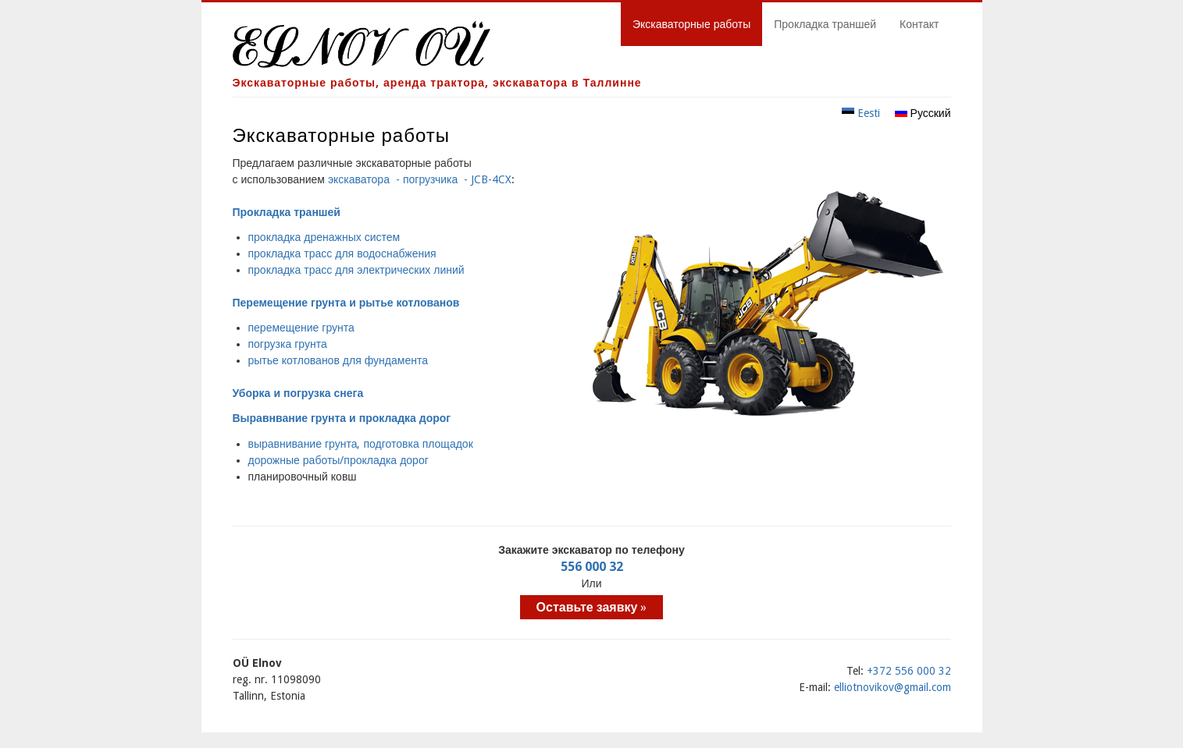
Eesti (861, 113)
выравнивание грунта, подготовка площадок (360, 444)
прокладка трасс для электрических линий (356, 270)
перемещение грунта (301, 327)
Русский (923, 113)
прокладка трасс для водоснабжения (342, 253)
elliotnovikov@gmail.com (892, 687)
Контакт (919, 24)
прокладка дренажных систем (324, 237)
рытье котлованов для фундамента (338, 360)
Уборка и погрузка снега (298, 393)
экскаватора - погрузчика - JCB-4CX (419, 179)
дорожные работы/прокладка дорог (338, 460)
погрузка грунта (287, 344)
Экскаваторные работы (691, 24)
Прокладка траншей (825, 24)
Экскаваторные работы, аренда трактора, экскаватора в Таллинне (437, 82)
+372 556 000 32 (909, 671)
